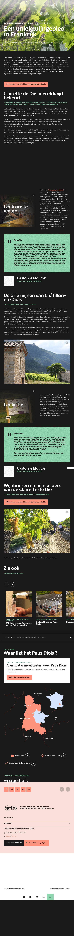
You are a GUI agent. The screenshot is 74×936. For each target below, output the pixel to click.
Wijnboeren (42, 637)
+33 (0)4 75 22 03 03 (14, 843)
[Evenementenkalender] (24, 897)
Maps (8, 836)
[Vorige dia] (6, 584)
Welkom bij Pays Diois (11, 42)
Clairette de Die (10, 637)
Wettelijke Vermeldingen (57, 888)
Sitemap (67, 888)
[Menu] (50, 897)
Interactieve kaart (50, 755)
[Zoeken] (43, 897)
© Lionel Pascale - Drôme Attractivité (33, 195)
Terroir (22, 42)
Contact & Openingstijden (36, 843)
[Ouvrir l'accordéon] (37, 818)
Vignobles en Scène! (56, 190)
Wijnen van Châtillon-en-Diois (26, 637)
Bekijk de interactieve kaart (19, 677)
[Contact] (30, 897)
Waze (13, 836)
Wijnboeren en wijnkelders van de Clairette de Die (26, 84)
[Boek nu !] (37, 897)
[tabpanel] (37, 606)
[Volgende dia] (12, 584)
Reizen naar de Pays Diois (17, 763)
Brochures (17, 755)
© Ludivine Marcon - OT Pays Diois (3, 47)
